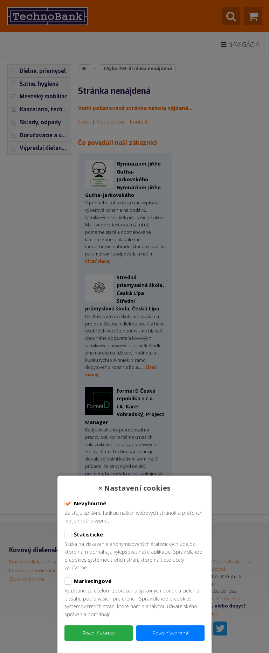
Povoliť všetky (99, 633)
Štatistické (83, 535)
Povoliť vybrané (170, 633)
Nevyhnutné (85, 503)
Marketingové (87, 581)
